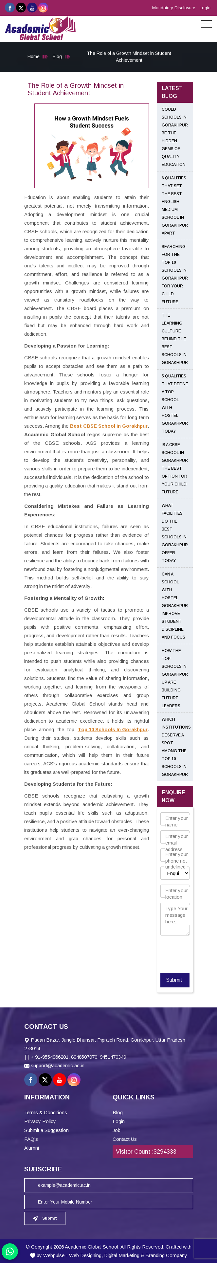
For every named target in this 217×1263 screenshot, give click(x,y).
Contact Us (125, 1139)
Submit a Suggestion (46, 1130)
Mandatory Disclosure (173, 7)
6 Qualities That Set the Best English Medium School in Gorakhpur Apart (175, 206)
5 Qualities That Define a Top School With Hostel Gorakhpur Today (175, 404)
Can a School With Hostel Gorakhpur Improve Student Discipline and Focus (175, 606)
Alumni (31, 1148)
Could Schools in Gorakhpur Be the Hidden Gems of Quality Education (175, 137)
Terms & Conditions (45, 1112)
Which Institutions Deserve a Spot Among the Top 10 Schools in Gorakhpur (176, 747)
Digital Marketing (121, 1255)
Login (205, 7)
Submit (174, 980)
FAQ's (31, 1139)
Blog (57, 56)
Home (33, 56)
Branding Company (166, 1255)
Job (116, 1130)
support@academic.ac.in (57, 1065)
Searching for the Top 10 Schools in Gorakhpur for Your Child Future (175, 274)
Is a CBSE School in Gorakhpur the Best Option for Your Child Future (175, 468)
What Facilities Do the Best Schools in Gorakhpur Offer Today (175, 533)
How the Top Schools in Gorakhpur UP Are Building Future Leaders (175, 678)
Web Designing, (86, 1255)
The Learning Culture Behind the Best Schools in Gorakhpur (175, 339)
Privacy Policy (40, 1121)
